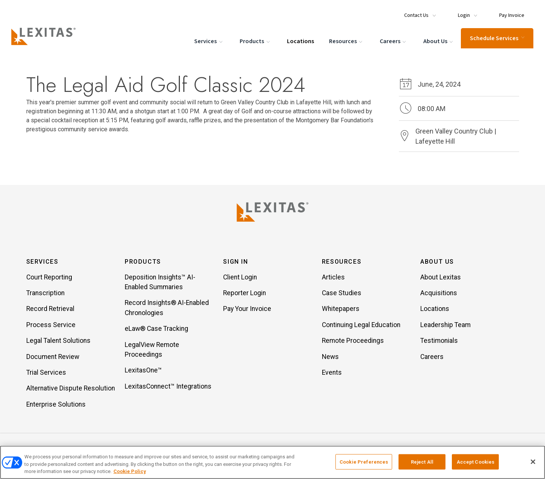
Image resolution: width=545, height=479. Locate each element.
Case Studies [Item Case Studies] (341, 293)
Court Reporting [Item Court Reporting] (49, 277)
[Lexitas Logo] (272, 211)
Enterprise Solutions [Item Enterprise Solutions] (56, 404)
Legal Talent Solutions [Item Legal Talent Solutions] (58, 341)
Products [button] (143, 262)
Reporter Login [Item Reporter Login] (244, 293)
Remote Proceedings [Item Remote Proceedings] (353, 341)
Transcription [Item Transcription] (45, 293)
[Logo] (46, 36)
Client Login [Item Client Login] (240, 277)
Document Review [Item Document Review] (52, 357)
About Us (438, 41)
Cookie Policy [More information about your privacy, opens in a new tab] (129, 471)
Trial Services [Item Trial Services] (46, 373)
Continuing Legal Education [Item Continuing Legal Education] (361, 325)
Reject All (422, 461)
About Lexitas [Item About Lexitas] (440, 277)
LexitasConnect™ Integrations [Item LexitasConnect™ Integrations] (168, 386)
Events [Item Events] (332, 373)
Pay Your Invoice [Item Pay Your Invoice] (247, 309)
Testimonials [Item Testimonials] (439, 341)
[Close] (533, 461)
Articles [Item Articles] (333, 277)
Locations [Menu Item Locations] (300, 41)
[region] (272, 462)
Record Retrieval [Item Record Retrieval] (50, 309)
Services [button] (42, 262)
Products (255, 41)
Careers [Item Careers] (432, 357)
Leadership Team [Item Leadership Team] (445, 325)
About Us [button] (437, 262)
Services (209, 41)
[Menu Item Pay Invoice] (509, 12)
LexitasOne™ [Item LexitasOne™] (143, 371)
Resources (346, 41)
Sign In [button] (235, 262)
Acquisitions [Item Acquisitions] (438, 293)
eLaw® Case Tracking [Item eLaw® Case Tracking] (156, 329)
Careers (393, 41)
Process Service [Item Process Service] (50, 325)
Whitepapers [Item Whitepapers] (340, 309)
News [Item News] (330, 357)
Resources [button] (341, 262)
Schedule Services (497, 38)
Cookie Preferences (364, 461)
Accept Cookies (476, 461)
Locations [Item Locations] (434, 309)
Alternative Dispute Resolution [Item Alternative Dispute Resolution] (70, 389)
